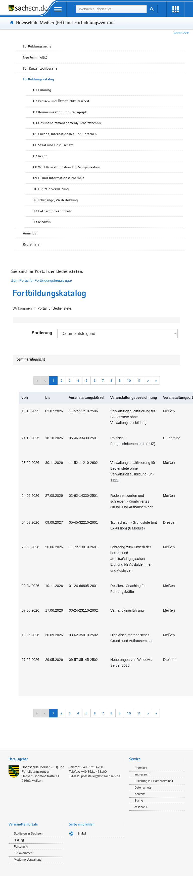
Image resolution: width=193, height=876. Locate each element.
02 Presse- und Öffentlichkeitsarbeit (61, 101)
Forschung (21, 846)
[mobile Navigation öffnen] (58, 9)
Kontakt (139, 794)
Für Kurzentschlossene (40, 68)
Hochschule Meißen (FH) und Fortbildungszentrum (65, 22)
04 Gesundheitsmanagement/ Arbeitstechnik (67, 123)
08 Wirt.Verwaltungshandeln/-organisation (66, 167)
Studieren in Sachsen (28, 833)
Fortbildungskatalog (38, 79)
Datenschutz (142, 787)
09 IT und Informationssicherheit (58, 178)
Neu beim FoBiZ (35, 57)
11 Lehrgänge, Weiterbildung (55, 200)
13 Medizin (42, 222)
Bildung (19, 840)
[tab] (66, 759)
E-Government (23, 853)
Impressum (141, 774)
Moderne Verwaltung (27, 859)
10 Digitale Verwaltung (51, 189)
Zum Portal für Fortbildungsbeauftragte (41, 280)
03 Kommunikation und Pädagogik (60, 112)
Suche (138, 800)
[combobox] (111, 9)
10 (129, 380)
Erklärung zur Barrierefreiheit (153, 781)
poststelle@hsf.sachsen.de (100, 776)
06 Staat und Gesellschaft (53, 145)
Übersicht (140, 768)
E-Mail (81, 833)
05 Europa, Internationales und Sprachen (65, 134)
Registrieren (32, 244)
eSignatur (140, 807)
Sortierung (42, 333)
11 (139, 380)
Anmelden (181, 33)
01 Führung (42, 90)
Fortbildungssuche (37, 46)
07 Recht (40, 156)
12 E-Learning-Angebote (52, 211)
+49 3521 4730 (92, 767)
